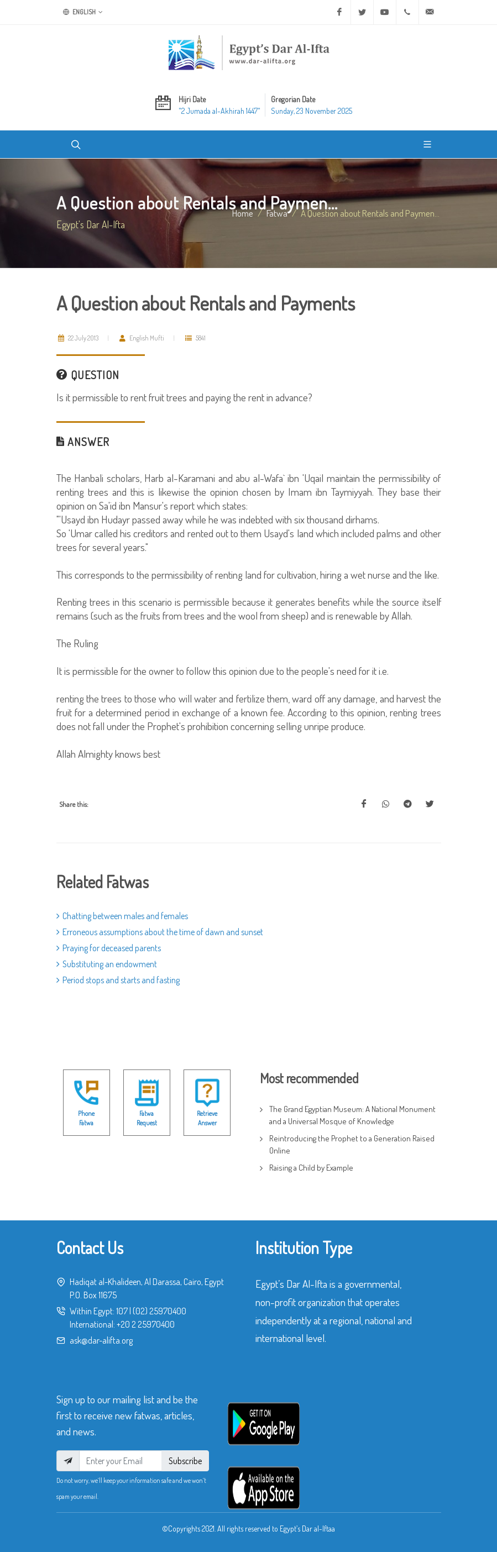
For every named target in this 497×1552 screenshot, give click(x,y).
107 (122, 1311)
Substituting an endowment (106, 963)
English (83, 12)
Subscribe (185, 1460)
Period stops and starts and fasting (118, 979)
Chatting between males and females (122, 915)
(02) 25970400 (159, 1311)
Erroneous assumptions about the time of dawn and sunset (159, 931)
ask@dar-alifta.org (101, 1340)
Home (242, 213)
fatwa (276, 213)
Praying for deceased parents (108, 947)
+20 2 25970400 (146, 1324)
